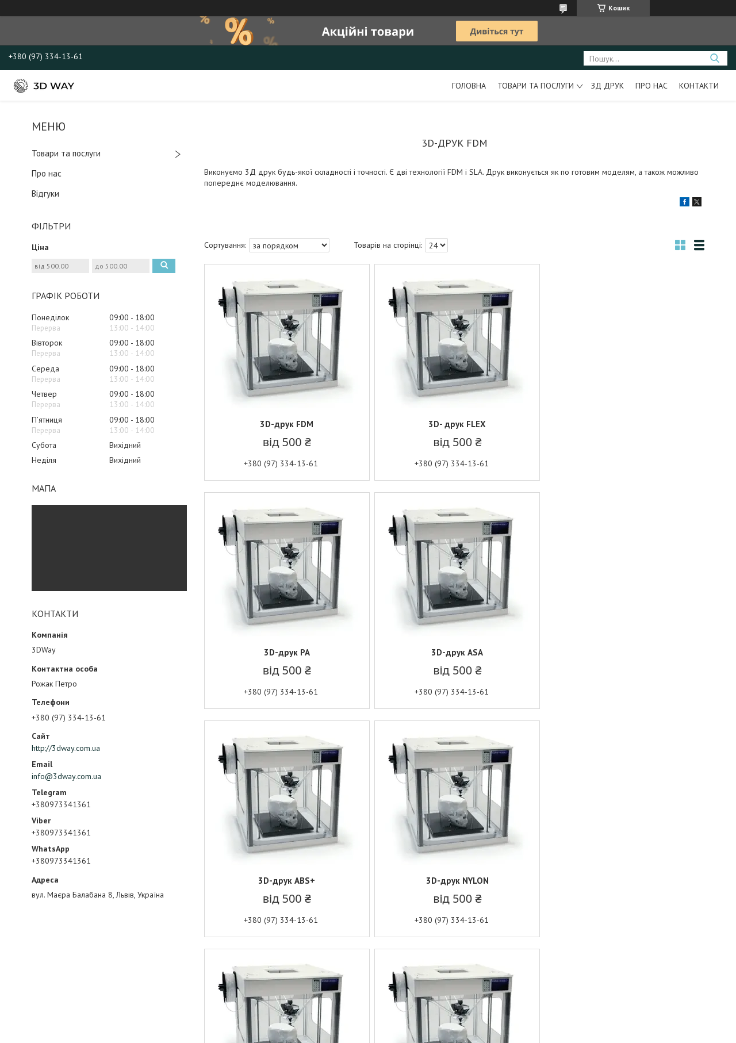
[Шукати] (714, 58)
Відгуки (45, 193)
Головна (469, 85)
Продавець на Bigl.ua (368, 1021)
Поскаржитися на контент (335, 1031)
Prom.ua (422, 1011)
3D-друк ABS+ (453, 652)
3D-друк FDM (286, 424)
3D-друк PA (623, 424)
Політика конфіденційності (425, 1031)
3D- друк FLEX (454, 424)
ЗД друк (607, 85)
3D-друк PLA (286, 880)
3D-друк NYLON (622, 652)
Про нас (651, 85)
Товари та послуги (535, 85)
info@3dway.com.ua (66, 776)
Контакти (699, 85)
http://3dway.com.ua (66, 748)
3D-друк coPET (454, 880)
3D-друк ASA (286, 652)
